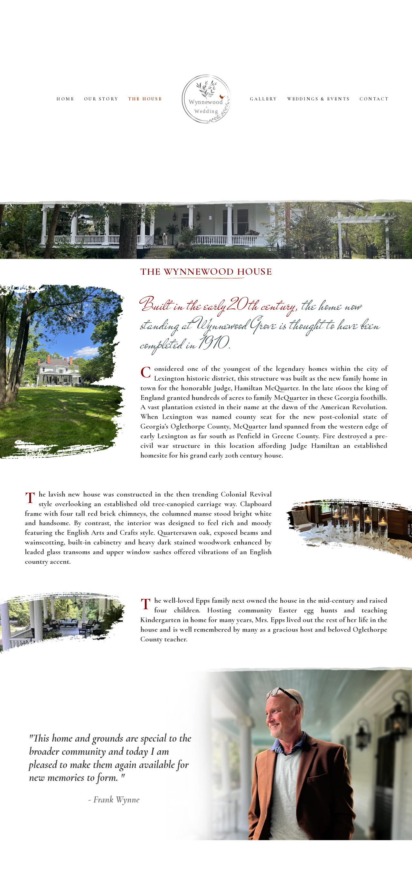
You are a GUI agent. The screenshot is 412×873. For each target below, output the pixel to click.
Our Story (101, 99)
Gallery (263, 99)
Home (65, 99)
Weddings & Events (318, 99)
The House (145, 99)
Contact (374, 99)
